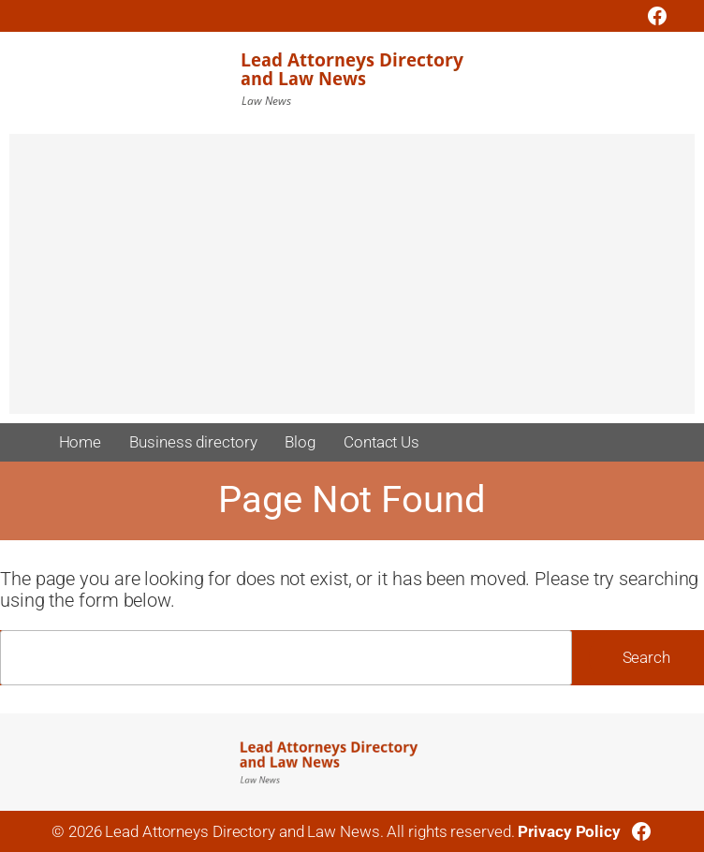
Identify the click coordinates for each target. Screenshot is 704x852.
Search (646, 657)
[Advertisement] (352, 283)
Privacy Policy (569, 831)
